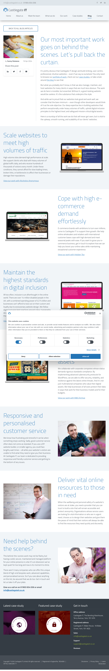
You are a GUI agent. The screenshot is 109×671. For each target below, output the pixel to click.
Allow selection (54, 356)
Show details (92, 350)
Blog (90, 17)
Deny (23, 356)
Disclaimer (84, 663)
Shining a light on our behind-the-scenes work (17, 10)
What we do (50, 17)
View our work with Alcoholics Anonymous (21, 182)
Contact (100, 17)
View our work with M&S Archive (71, 399)
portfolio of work (60, 78)
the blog (50, 81)
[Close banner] (100, 313)
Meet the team (34, 17)
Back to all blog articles (21, 29)
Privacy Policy (94, 663)
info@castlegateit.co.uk (12, 2)
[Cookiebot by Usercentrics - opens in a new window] (86, 313)
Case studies (77, 17)
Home (8, 17)
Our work (63, 17)
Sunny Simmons (13, 62)
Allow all (85, 356)
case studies (84, 78)
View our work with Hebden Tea (71, 256)
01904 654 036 (29, 2)
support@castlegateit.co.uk (84, 645)
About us (19, 17)
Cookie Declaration (102, 664)
